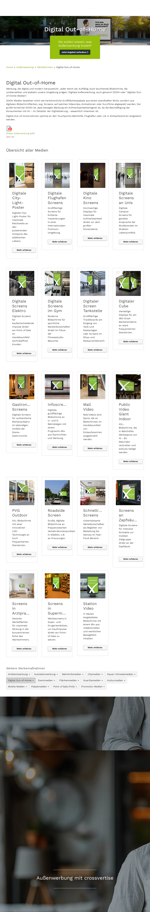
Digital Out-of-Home (21, 680)
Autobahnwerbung (46, 674)
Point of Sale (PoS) (65, 686)
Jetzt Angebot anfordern (75, 52)
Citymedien (95, 674)
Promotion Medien (93, 686)
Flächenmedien (69, 680)
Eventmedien (46, 680)
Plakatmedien (40, 686)
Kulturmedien (116, 680)
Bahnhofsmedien (72, 674)
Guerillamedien (93, 680)
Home (9, 67)
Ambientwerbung (19, 674)
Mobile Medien (17, 686)
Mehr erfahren (24, 250)
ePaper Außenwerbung (17, 133)
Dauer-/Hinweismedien (121, 674)
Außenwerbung (25, 67)
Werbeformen (45, 67)
